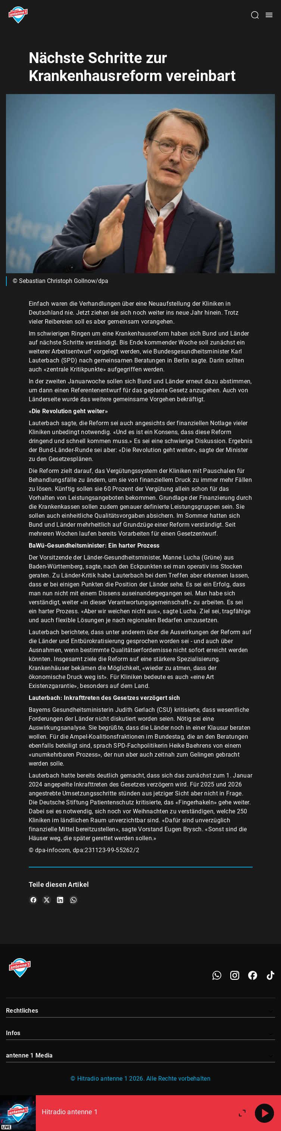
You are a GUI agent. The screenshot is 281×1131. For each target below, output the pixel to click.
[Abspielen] (264, 1113)
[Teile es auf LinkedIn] (60, 899)
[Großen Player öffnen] (242, 1113)
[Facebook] (252, 975)
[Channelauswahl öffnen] (255, 15)
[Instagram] (234, 975)
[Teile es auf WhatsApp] (73, 899)
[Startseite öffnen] (18, 14)
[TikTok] (270, 975)
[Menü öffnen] (269, 15)
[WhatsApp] (216, 975)
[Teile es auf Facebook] (33, 899)
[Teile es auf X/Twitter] (46, 899)
